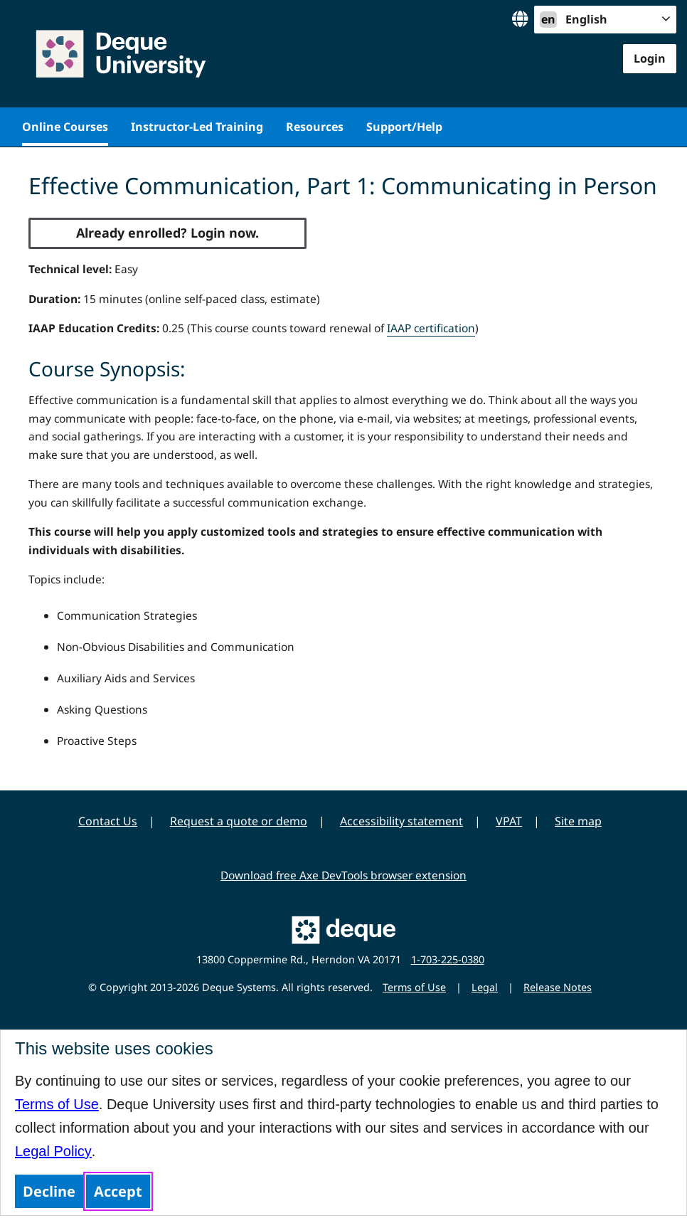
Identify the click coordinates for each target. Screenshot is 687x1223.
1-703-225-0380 (447, 959)
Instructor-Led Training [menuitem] (197, 126)
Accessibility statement (401, 821)
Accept (118, 1191)
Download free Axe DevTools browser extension (343, 875)
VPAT (509, 821)
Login (650, 58)
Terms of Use (57, 1104)
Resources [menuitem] (315, 126)
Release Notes (557, 987)
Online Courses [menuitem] (65, 126)
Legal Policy (53, 1151)
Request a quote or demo (238, 821)
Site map (578, 821)
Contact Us (107, 821)
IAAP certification (431, 328)
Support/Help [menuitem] (404, 126)
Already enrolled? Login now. (167, 232)
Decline (49, 1191)
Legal (485, 987)
